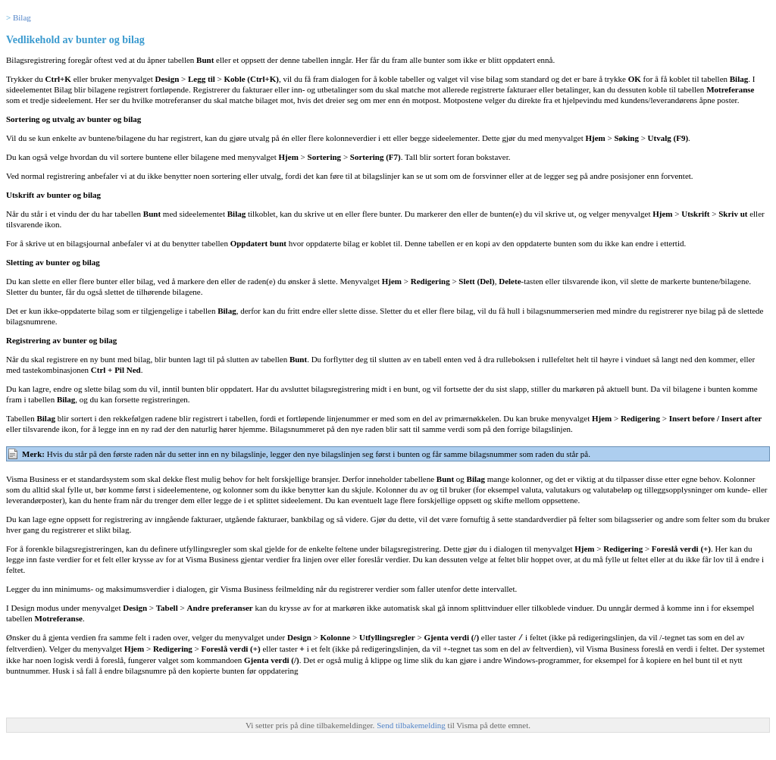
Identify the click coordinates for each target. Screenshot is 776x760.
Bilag (22, 17)
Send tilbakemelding (412, 723)
